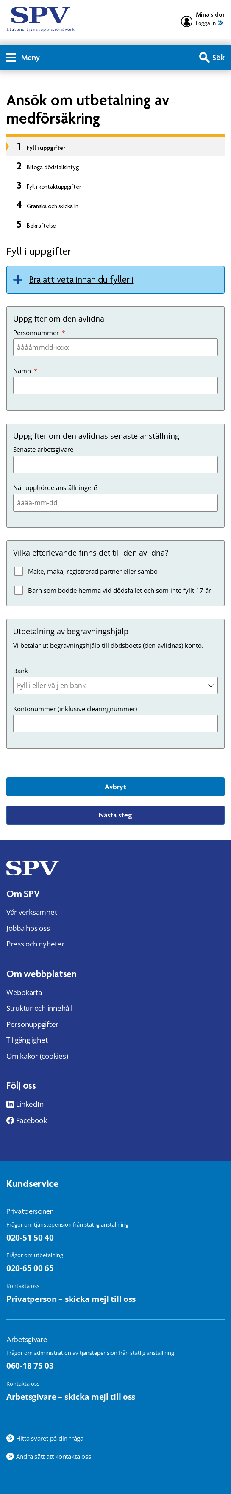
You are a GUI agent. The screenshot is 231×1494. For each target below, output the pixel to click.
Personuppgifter (32, 1024)
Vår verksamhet (31, 912)
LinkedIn (30, 1104)
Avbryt (115, 786)
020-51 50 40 (30, 1237)
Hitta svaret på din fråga (49, 1438)
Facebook (31, 1120)
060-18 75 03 (30, 1365)
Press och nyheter (35, 944)
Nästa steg (115, 815)
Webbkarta (24, 992)
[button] (213, 685)
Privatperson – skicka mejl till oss (71, 1298)
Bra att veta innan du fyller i (81, 279)
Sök (218, 57)
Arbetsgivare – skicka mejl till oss (70, 1396)
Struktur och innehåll (39, 1008)
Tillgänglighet (26, 1040)
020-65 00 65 (30, 1268)
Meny (23, 57)
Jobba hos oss (28, 928)
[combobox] (115, 685)
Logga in (206, 23)
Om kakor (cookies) (37, 1056)
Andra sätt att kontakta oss (53, 1456)
